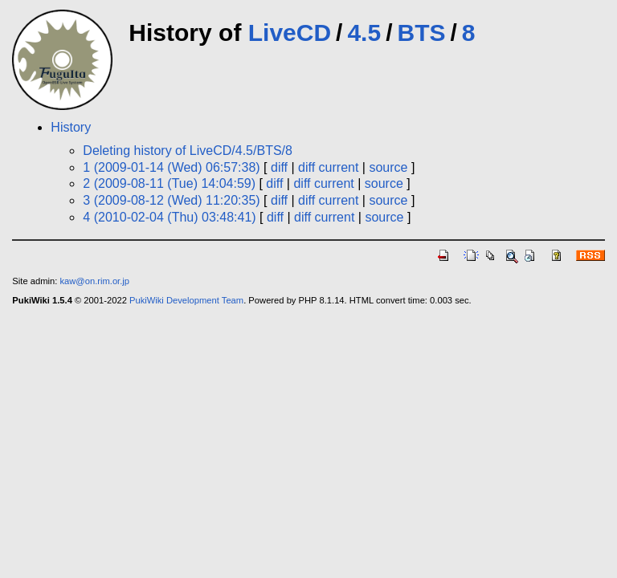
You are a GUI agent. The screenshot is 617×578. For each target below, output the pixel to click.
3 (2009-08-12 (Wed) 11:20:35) (171, 200)
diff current (328, 167)
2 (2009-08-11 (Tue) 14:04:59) (169, 183)
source (388, 167)
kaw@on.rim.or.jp (94, 281)
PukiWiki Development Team (186, 300)
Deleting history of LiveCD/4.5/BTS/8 (187, 150)
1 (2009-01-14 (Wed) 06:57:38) (171, 167)
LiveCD (289, 32)
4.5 (364, 32)
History (71, 127)
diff (279, 167)
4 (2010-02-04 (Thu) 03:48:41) (169, 217)
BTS (421, 32)
